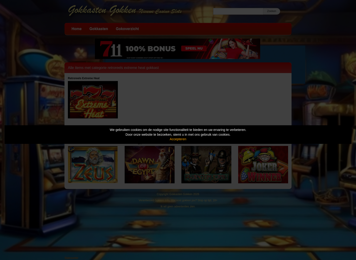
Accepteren (178, 139)
